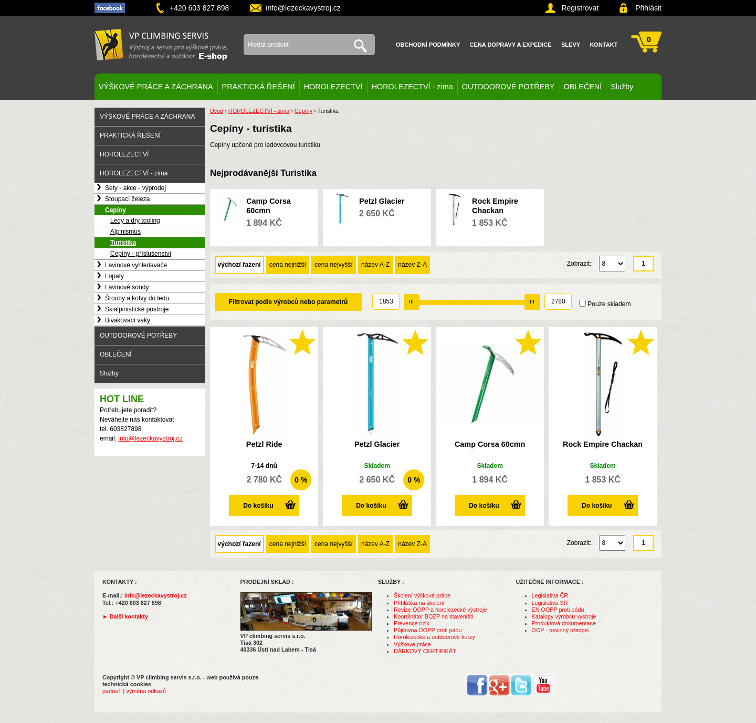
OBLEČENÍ (582, 86)
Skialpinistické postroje (137, 309)
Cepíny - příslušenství (140, 253)
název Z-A (412, 264)
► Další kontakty (125, 616)
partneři (112, 691)
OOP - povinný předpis (560, 630)
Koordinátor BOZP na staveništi (433, 616)
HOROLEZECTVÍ (333, 86)
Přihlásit (648, 8)
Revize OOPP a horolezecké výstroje (440, 609)
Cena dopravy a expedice (511, 44)
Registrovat (579, 8)
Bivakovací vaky (127, 320)
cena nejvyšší (333, 264)
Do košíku (258, 505)
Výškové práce (412, 644)
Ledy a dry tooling (135, 220)
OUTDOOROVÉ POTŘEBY (508, 86)
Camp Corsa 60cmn (490, 444)
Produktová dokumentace (564, 623)
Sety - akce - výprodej (135, 188)
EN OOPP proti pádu (558, 609)
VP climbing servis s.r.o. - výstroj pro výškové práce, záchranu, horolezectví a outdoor (161, 44)
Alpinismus (125, 231)
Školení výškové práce (422, 595)
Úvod (216, 111)
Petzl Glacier (381, 201)
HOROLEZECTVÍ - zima (412, 86)
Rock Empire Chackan (603, 444)
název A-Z (375, 264)
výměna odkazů (146, 691)
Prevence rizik (411, 623)
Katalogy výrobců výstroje (564, 616)
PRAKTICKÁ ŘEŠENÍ (258, 86)
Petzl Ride (264, 444)
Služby (622, 86)
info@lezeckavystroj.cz (303, 8)
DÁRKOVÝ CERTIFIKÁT (425, 651)
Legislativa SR (550, 603)
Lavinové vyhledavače (136, 265)
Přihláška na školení (419, 603)
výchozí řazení (239, 264)
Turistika (123, 242)
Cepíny (115, 210)
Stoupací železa (127, 199)
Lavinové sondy (127, 287)
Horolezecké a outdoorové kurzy (434, 637)
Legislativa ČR (550, 595)
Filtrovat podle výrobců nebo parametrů (288, 302)
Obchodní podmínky (428, 44)
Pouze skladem (609, 304)
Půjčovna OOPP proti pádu (427, 630)
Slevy (570, 44)
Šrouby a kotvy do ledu (137, 298)
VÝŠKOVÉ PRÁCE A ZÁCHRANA (156, 86)
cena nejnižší (287, 264)
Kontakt (603, 44)
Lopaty (114, 276)
